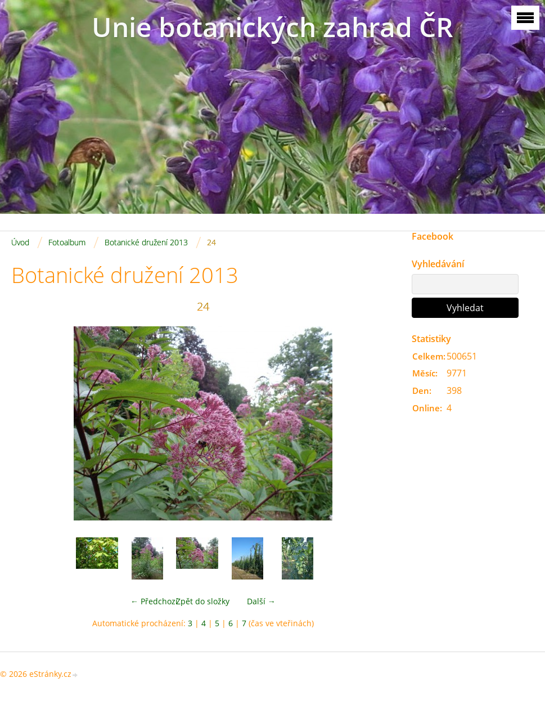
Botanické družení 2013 (146, 242)
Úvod (20, 242)
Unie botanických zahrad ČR (272, 26)
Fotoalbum (66, 242)
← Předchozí (154, 601)
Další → (261, 601)
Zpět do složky (202, 601)
